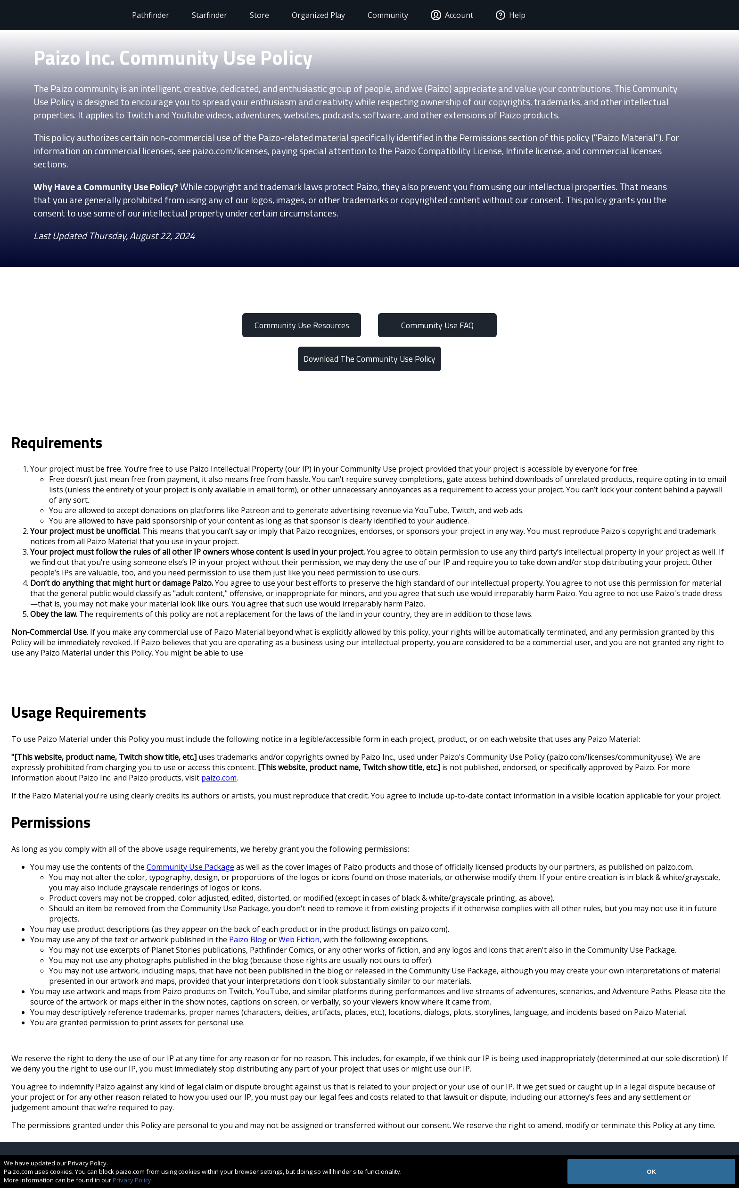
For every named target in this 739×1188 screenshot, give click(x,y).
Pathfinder (147, 15)
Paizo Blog (248, 939)
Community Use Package (190, 867)
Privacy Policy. (133, 1180)
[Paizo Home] (71, 15)
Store (256, 15)
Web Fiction (299, 939)
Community (385, 15)
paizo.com (219, 778)
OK (651, 1171)
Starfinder (206, 15)
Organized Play (315, 15)
